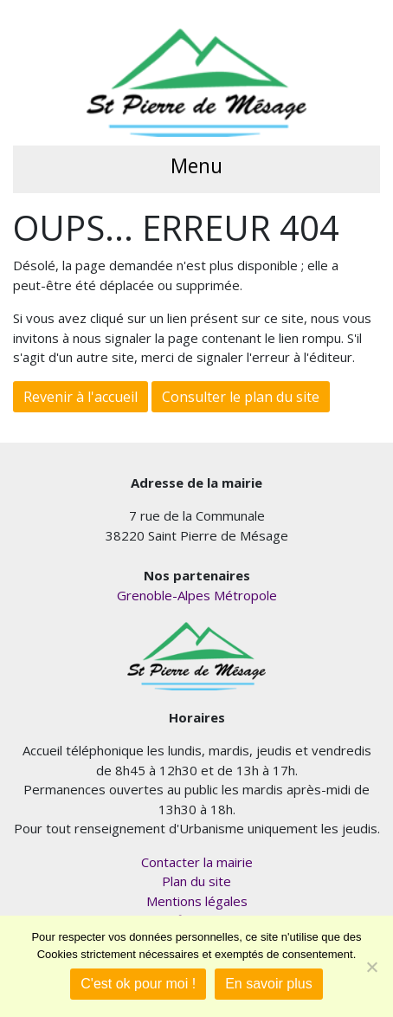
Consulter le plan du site (240, 396)
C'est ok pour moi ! (138, 983)
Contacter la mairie (197, 862)
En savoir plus (268, 983)
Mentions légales (197, 901)
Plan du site (196, 881)
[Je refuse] (371, 966)
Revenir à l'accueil (80, 396)
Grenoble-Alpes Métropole (197, 595)
